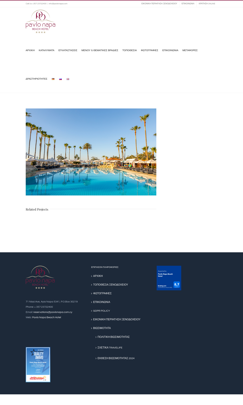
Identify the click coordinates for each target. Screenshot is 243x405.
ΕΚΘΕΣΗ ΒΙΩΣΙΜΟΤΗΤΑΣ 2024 (115, 358)
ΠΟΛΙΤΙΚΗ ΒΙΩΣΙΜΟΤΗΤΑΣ (113, 337)
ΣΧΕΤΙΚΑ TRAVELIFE (109, 347)
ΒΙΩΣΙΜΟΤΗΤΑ (102, 328)
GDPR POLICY (101, 310)
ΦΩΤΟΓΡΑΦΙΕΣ (102, 293)
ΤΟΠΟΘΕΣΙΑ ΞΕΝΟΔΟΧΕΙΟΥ (110, 284)
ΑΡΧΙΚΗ (98, 276)
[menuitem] (159, 3)
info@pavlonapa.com (58, 4)
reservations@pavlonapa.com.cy (52, 312)
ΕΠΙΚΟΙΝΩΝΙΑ (101, 302)
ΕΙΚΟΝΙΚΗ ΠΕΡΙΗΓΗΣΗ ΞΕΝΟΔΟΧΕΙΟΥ (116, 319)
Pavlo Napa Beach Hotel (46, 317)
